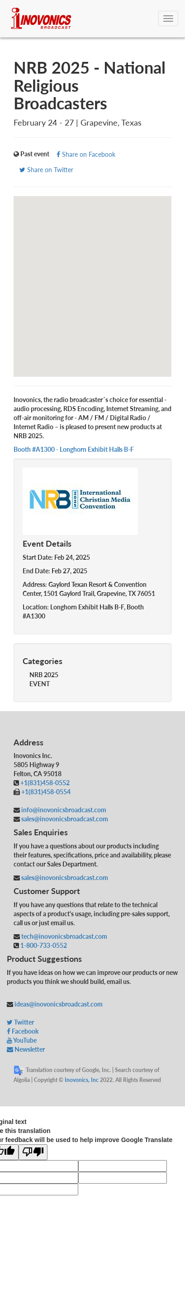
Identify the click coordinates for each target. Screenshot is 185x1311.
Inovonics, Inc (82, 1080)
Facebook (22, 1031)
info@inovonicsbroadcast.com (63, 810)
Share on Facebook (86, 154)
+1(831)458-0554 (46, 792)
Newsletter (26, 1049)
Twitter (20, 1022)
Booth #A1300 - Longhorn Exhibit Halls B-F (74, 449)
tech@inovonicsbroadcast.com (63, 936)
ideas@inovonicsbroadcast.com (58, 1004)
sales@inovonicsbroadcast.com (64, 819)
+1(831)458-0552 (45, 783)
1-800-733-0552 (43, 945)
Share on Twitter (46, 169)
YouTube (22, 1040)
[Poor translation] (33, 1152)
